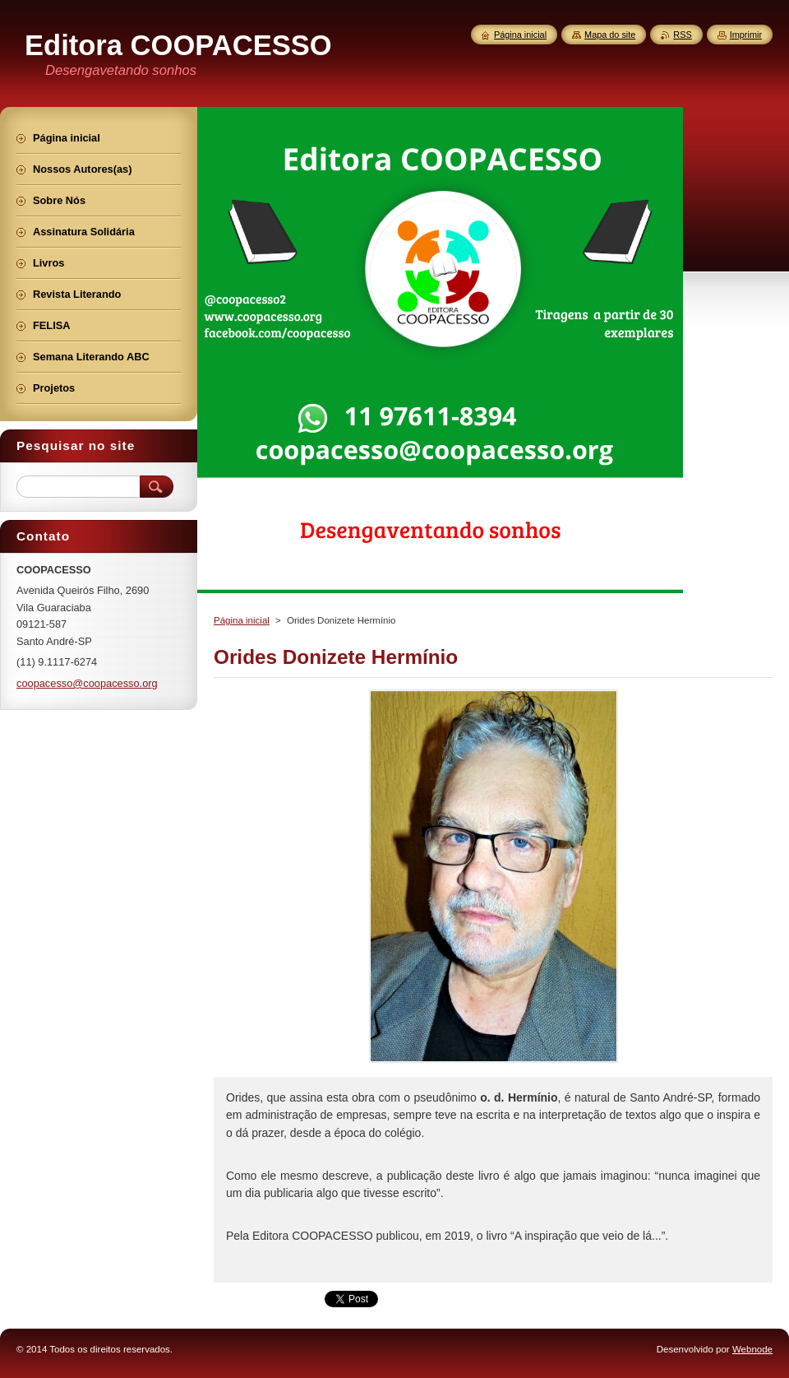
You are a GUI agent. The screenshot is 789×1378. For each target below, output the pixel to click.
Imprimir (746, 34)
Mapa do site (609, 34)
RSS (682, 34)
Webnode (752, 1349)
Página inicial (242, 620)
